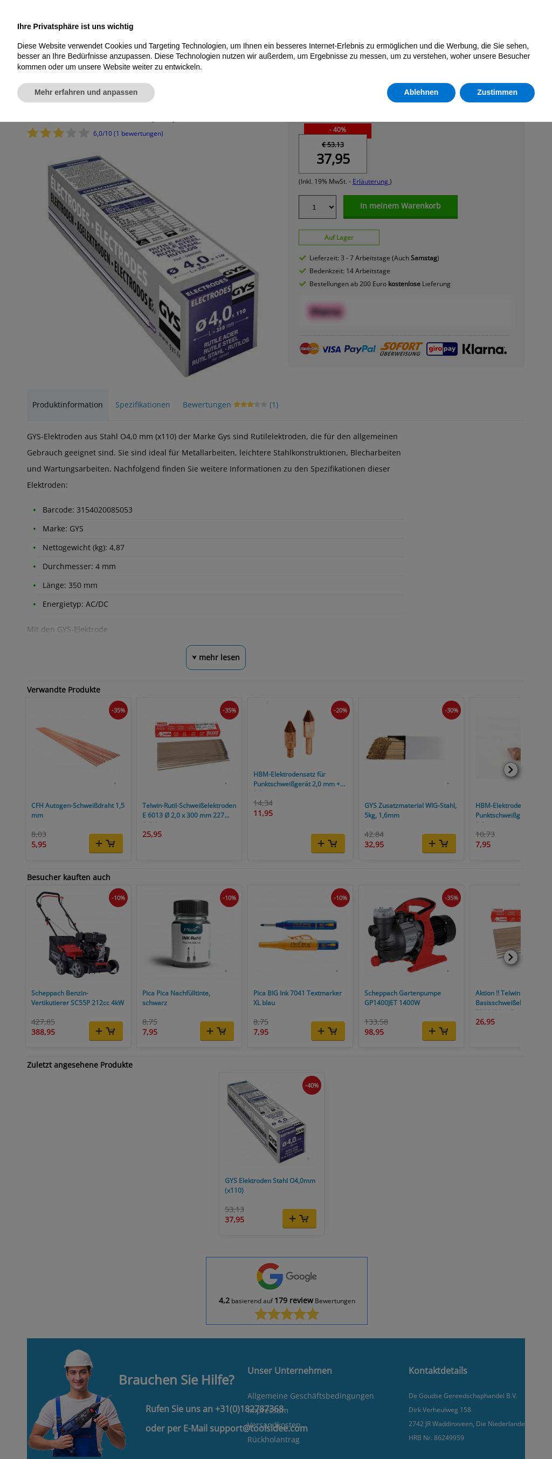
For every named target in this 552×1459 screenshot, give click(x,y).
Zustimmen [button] (497, 92)
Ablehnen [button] (421, 92)
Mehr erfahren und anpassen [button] (85, 92)
